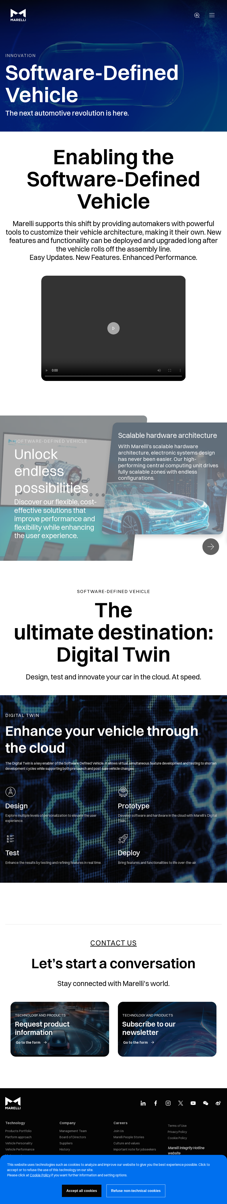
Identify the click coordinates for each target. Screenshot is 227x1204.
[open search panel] (197, 15)
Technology (15, 1123)
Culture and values (127, 1143)
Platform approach (18, 1137)
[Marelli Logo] (18, 20)
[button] (211, 15)
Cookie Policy (177, 1138)
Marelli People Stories (129, 1137)
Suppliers (66, 1143)
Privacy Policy (177, 1131)
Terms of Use (177, 1125)
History (64, 1149)
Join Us (119, 1131)
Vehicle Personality (18, 1143)
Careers (121, 1123)
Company (67, 1123)
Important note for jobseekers (135, 1149)
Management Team (73, 1131)
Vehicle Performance (19, 1149)
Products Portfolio (18, 1131)
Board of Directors (72, 1137)
